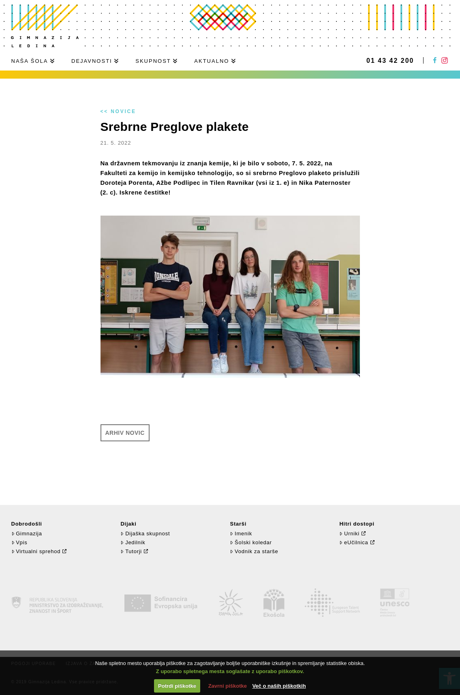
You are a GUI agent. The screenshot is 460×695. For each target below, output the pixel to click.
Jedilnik (132, 542)
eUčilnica (353, 542)
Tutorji (131, 551)
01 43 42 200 (390, 61)
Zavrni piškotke (227, 686)
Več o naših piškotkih (279, 686)
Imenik (241, 533)
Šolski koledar (251, 542)
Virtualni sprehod (36, 551)
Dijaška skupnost (145, 533)
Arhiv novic (125, 433)
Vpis (19, 542)
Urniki (349, 533)
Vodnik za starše (254, 551)
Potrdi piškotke (177, 686)
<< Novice (118, 111)
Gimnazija (26, 533)
